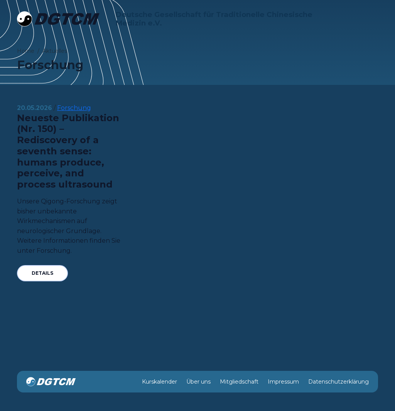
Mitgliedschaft (239, 381)
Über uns (198, 381)
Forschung (74, 108)
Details (42, 273)
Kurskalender (159, 381)
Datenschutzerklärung (338, 381)
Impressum (283, 381)
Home (25, 50)
